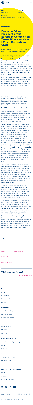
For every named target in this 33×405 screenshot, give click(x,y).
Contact (3, 302)
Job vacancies (5, 364)
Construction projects (8, 379)
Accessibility (28, 394)
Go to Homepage (5, 2)
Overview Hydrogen (7, 311)
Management (5, 299)
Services (4, 348)
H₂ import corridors (7, 317)
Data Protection (10, 395)
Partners (4, 333)
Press (3, 372)
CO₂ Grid (4, 329)
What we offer (6, 360)
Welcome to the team (8, 357)
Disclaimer (19, 394)
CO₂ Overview (6, 326)
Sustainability (5, 295)
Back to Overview (7, 262)
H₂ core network (6, 314)
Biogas (3, 345)
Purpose (4, 292)
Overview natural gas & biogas (11, 342)
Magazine (4, 376)
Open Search (27, 3)
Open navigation (31, 3)
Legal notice (3, 395)
